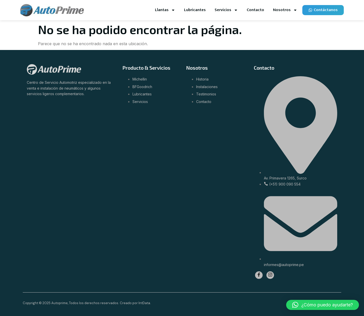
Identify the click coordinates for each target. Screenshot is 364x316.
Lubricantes (195, 10)
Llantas (165, 10)
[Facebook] (259, 275)
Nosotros (285, 10)
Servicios (226, 10)
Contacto (255, 10)
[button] (322, 305)
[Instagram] (270, 275)
